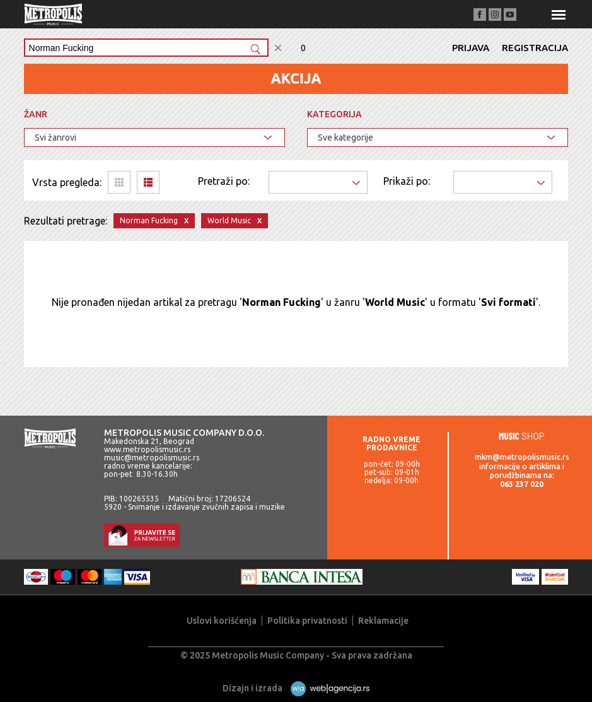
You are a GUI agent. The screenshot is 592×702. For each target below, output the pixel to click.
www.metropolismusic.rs (147, 449)
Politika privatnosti (307, 621)
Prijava (470, 47)
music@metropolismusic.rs (151, 457)
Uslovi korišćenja (222, 621)
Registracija (535, 47)
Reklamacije (383, 621)
